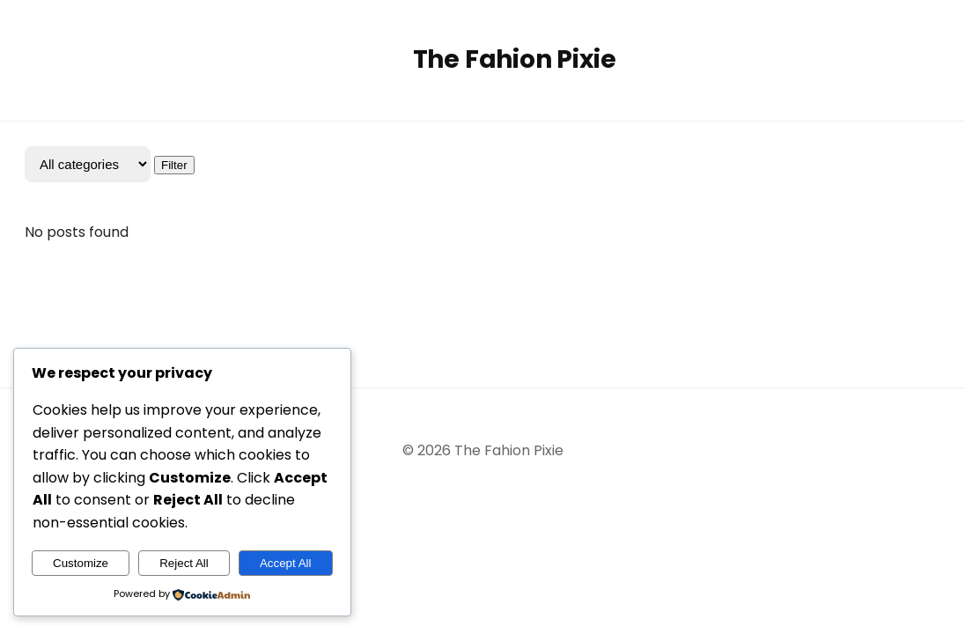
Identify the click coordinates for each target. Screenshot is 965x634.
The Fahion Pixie (514, 59)
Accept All (286, 563)
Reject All (184, 563)
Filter (174, 165)
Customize (80, 563)
